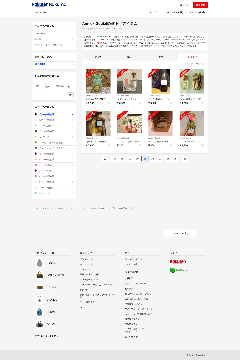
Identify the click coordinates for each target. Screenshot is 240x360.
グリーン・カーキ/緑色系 (54, 142)
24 (168, 159)
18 (122, 159)
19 (130, 159)
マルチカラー (54, 193)
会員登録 (200, 5)
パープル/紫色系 (54, 153)
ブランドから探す (197, 12)
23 (160, 159)
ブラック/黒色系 (54, 114)
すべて (98, 57)
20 (137, 159)
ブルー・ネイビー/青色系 (54, 148)
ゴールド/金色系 (54, 187)
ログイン (184, 5)
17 (114, 159)
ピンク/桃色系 (54, 165)
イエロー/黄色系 (54, 159)
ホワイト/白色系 (54, 120)
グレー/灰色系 (54, 125)
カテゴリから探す (175, 12)
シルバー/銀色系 (54, 182)
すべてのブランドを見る (46, 336)
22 (152, 159)
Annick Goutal (92, 96)
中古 (161, 57)
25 (175, 159)
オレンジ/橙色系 (54, 176)
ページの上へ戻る (180, 233)
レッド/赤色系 (54, 170)
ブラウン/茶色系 (54, 131)
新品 (129, 57)
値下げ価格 (54, 64)
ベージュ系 (54, 137)
